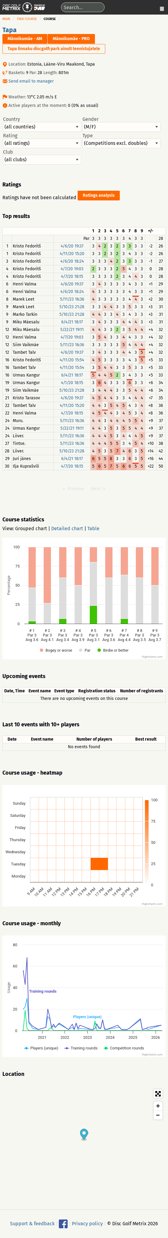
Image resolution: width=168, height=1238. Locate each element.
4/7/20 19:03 (72, 268)
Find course (27, 19)
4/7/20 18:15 (72, 276)
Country (42, 124)
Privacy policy (87, 1223)
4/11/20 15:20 (72, 253)
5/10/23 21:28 (71, 306)
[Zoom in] (158, 1105)
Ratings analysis (99, 195)
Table (93, 528)
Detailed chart (67, 528)
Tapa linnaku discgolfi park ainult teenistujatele (54, 48)
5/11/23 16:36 (72, 299)
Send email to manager (31, 81)
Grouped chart (31, 528)
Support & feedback (32, 1223)
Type (121, 140)
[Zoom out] (158, 1115)
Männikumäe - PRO (71, 38)
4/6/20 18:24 (72, 261)
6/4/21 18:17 (72, 322)
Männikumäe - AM (25, 38)
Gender (121, 124)
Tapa (9, 30)
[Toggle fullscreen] (158, 1093)
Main (6, 19)
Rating (42, 140)
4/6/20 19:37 (72, 246)
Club (42, 157)
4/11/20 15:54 (72, 360)
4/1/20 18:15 (72, 382)
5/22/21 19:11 (72, 329)
